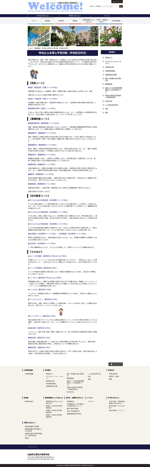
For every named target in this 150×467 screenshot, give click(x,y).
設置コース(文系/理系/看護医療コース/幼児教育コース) (113, 89)
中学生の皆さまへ (43, 16)
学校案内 (48, 21)
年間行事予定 (113, 374)
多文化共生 (108, 101)
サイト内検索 (105, 6)
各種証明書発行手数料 (32, 426)
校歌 (106, 112)
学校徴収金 (70, 401)
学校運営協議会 (110, 71)
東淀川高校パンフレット (117, 410)
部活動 (75, 21)
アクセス (107, 16)
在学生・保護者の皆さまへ (75, 398)
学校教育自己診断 (111, 74)
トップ (30, 48)
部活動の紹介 (29, 401)
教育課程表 (108, 84)
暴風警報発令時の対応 (74, 414)
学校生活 (61, 21)
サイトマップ (117, 1)
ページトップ (117, 364)
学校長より (108, 57)
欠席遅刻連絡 (116, 21)
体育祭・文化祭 (114, 376)
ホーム (34, 21)
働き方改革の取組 (72, 408)
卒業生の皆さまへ (75, 16)
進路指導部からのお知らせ (54, 398)
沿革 (106, 108)
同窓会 (27, 438)
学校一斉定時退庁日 (73, 411)
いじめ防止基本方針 (111, 105)
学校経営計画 (109, 67)
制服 (110, 379)
